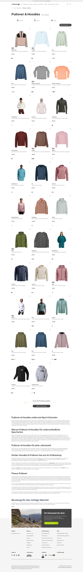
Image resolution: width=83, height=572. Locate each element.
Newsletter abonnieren (50, 523)
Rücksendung (60, 540)
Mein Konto (44, 535)
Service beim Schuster (47, 538)
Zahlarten (59, 542)
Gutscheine (44, 542)
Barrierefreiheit (60, 545)
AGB (59, 567)
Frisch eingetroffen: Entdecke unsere (39, 0)
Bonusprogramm (46, 533)
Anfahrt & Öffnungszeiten (63, 535)
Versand (59, 538)
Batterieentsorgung (46, 547)
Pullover (58, 458)
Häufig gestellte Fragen (62, 533)
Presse (28, 547)
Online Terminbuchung (47, 540)
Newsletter (29, 545)
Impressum (63, 567)
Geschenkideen (45, 545)
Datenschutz (69, 567)
